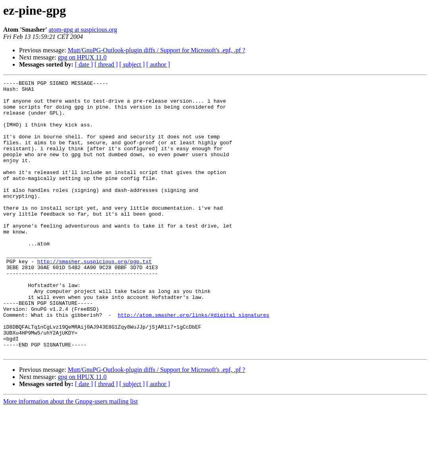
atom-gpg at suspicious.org (83, 29)
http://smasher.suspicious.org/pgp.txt (94, 298)
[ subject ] (132, 64)
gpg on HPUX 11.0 (82, 57)
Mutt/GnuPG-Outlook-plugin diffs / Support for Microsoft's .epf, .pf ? (156, 50)
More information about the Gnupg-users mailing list (70, 456)
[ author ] (158, 64)
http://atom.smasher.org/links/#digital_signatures (193, 362)
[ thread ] (106, 64)
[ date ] (84, 64)
